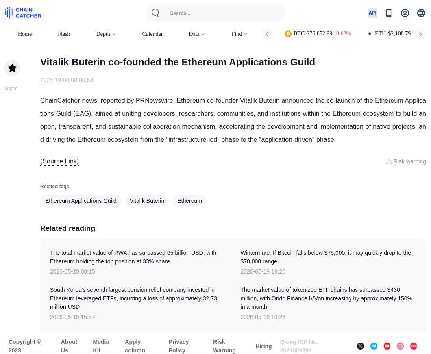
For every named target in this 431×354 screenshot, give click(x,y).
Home (25, 34)
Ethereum (189, 201)
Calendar (152, 34)
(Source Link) (59, 161)
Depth (106, 34)
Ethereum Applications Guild (81, 201)
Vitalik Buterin (147, 201)
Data (197, 34)
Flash (64, 34)
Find (240, 34)
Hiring (263, 346)
